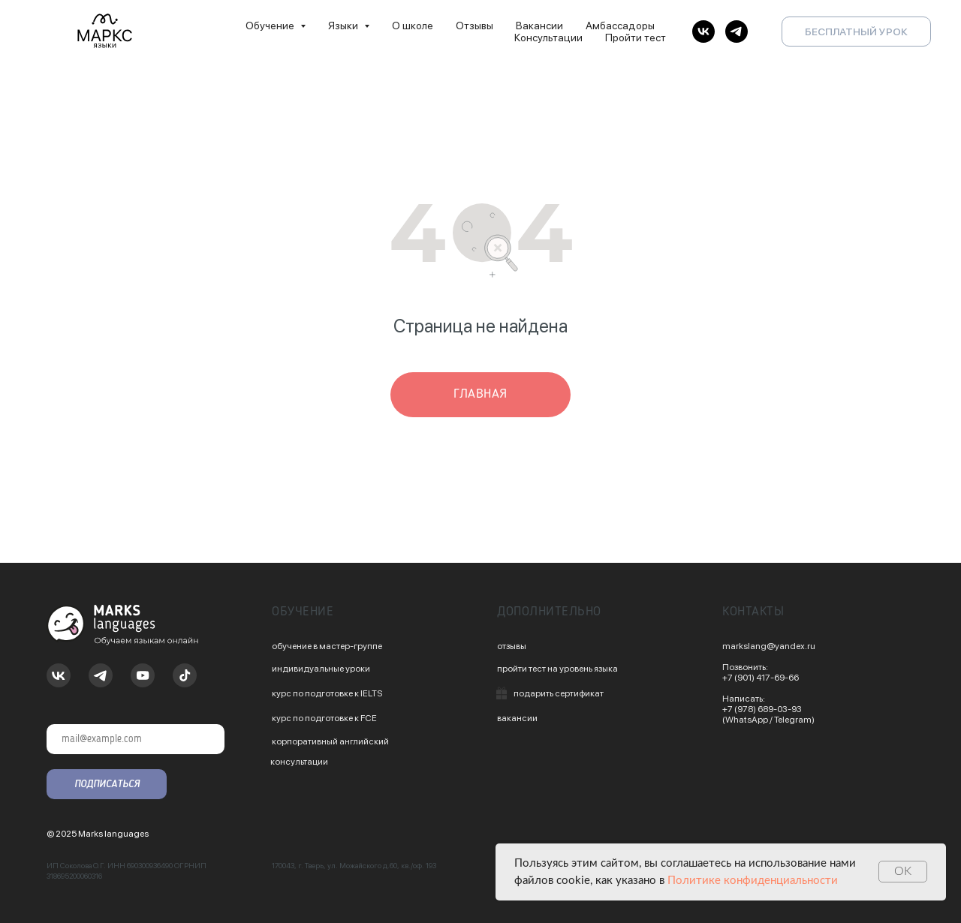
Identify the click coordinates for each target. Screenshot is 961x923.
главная (480, 394)
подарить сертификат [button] (559, 693)
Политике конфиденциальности (752, 880)
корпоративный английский (330, 741)
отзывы (511, 646)
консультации (299, 761)
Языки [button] (344, 26)
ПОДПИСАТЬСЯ (107, 784)
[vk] (703, 31)
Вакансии (539, 26)
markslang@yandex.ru (768, 646)
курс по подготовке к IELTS (327, 693)
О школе (412, 26)
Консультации (548, 38)
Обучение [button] (271, 26)
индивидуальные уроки (321, 668)
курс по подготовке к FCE (324, 718)
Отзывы (474, 26)
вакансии (517, 718)
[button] (501, 693)
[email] (135, 739)
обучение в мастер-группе (327, 646)
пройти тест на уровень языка (557, 668)
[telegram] (736, 31)
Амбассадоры (620, 26)
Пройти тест (635, 38)
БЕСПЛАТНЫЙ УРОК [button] (856, 32)
